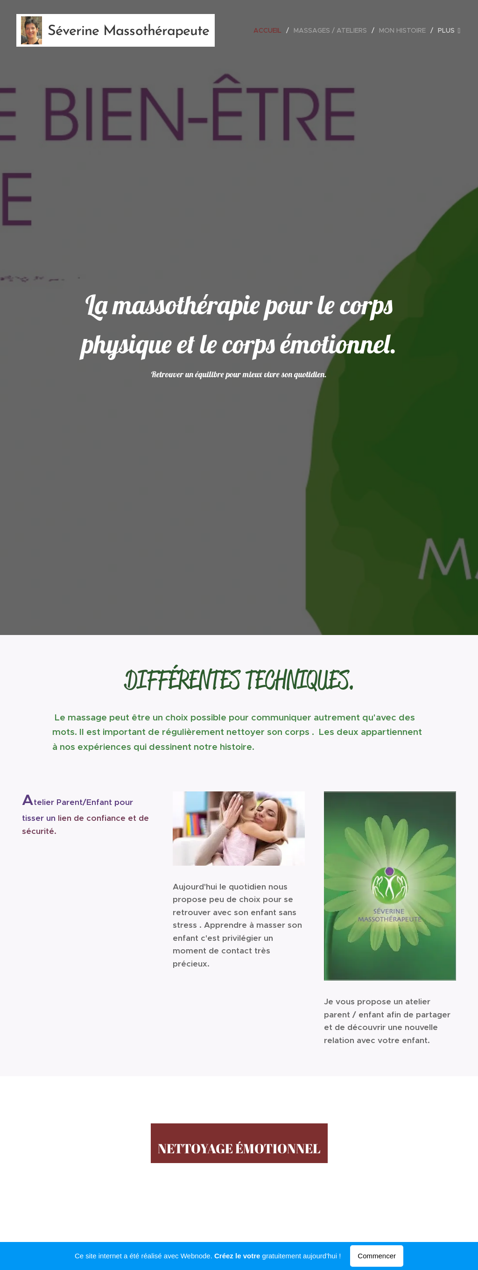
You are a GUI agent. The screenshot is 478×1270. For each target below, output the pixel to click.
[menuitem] (270, 30)
